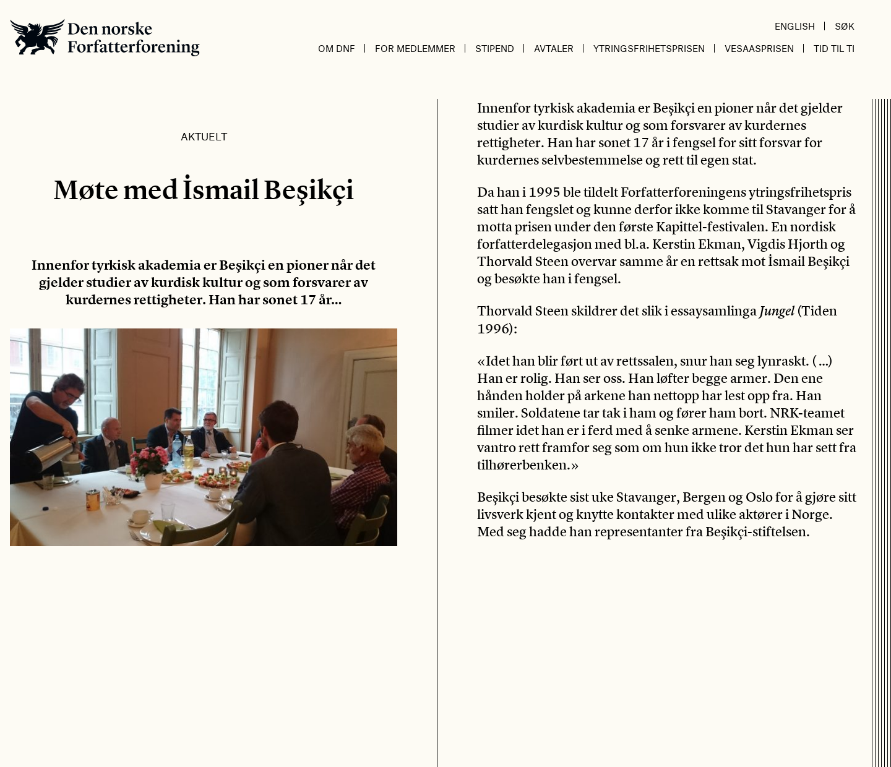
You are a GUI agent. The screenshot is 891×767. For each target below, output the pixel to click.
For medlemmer (415, 48)
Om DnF (336, 48)
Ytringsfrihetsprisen (649, 48)
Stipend (494, 48)
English (795, 26)
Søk (844, 26)
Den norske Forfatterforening (105, 37)
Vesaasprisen (759, 48)
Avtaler (554, 48)
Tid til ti (834, 48)
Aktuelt (204, 136)
